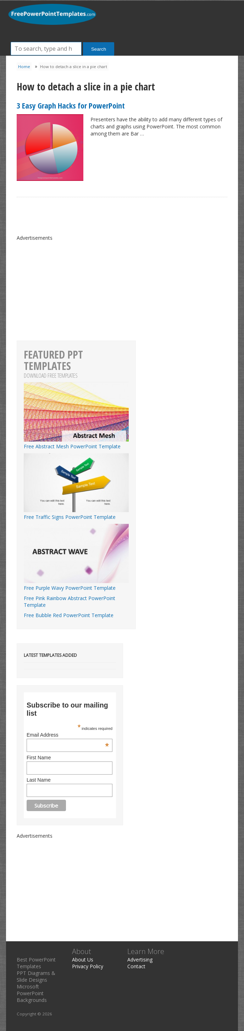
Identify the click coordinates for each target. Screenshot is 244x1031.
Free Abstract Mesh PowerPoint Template (76, 443)
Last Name (39, 780)
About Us (82, 959)
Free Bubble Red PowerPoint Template (68, 615)
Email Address (68, 735)
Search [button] (98, 49)
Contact (136, 966)
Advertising (139, 959)
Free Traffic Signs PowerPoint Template (76, 513)
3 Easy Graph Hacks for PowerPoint (71, 105)
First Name (39, 757)
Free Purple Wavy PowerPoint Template (76, 584)
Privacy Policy (87, 966)
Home (24, 66)
